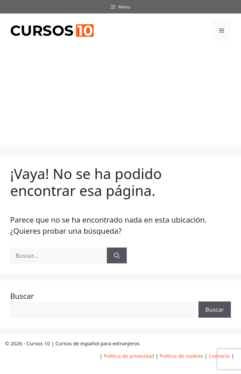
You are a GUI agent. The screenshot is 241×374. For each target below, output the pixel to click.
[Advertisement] (120, 98)
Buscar (22, 296)
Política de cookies (181, 355)
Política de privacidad (129, 355)
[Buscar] (117, 256)
